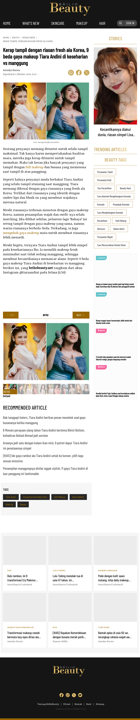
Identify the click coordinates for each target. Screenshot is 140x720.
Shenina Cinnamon (107, 571)
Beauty (23, 504)
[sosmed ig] (68, 696)
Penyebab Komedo (121, 204)
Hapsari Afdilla (60, 641)
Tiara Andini (11, 496)
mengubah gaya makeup (21, 233)
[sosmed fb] (61, 696)
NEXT (79, 315)
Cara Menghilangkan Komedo (110, 212)
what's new (30, 23)
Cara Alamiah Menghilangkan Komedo (114, 196)
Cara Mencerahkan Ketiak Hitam (111, 245)
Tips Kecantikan (104, 188)
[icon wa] (71, 73)
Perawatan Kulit (104, 180)
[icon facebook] (79, 73)
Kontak (78, 704)
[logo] (52, 685)
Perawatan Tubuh (105, 171)
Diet (9, 571)
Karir (88, 704)
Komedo (100, 204)
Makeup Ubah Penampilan (20, 627)
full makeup (35, 167)
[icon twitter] (86, 73)
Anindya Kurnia (11, 70)
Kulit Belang (121, 220)
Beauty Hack (125, 188)
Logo (70, 9)
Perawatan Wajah (105, 237)
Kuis (55, 627)
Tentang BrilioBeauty (48, 704)
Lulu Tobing (59, 571)
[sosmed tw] (74, 696)
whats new (28, 38)
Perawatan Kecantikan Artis (35, 496)
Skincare (101, 228)
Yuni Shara (103, 627)
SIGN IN (130, 23)
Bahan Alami (118, 228)
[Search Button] (120, 23)
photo (15, 38)
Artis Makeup (59, 496)
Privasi (66, 704)
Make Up (9, 504)
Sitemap (100, 704)
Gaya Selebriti (78, 496)
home (7, 23)
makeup (81, 23)
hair (102, 23)
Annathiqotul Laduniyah (19, 584)
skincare (57, 23)
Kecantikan (102, 220)
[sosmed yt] (80, 696)
